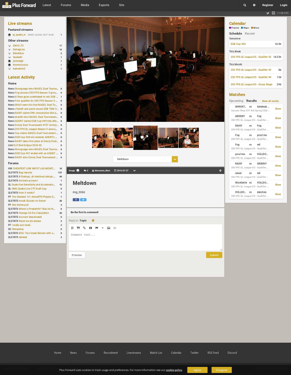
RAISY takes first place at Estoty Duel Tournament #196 (46, 141)
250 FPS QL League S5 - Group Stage (251, 84)
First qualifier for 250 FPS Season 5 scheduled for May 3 (46, 100)
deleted (23, 237)
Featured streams (20, 30)
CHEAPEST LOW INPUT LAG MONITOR (35, 168)
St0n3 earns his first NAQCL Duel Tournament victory (44, 104)
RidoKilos (18, 53)
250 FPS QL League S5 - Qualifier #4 (251, 77)
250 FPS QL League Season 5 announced (38, 129)
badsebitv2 (19, 68)
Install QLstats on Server (32, 200)
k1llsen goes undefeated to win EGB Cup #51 (40, 96)
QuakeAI (17, 57)
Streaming (17, 229)
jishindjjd (18, 61)
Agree (197, 370)
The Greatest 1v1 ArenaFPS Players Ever (34, 196)
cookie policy (174, 370)
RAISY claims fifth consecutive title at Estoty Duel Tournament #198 (53, 113)
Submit (214, 258)
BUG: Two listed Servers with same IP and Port (45, 233)
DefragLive (19, 49)
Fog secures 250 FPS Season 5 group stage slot (42, 92)
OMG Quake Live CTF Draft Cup (29, 188)
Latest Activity (21, 77)
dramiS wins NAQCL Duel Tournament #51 (38, 117)
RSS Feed (213, 353)
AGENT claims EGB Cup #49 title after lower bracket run (46, 121)
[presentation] (99, 270)
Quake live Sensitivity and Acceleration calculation (40, 184)
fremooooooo (20, 64)
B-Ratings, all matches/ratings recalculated (43, 176)
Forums (13, 163)
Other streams (18, 40)
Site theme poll (20, 204)
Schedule (235, 33)
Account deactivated (30, 217)
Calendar (237, 23)
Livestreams (134, 353)
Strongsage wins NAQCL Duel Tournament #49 (41, 149)
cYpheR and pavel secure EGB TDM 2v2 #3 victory (43, 108)
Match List (156, 353)
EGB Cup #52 (238, 44)
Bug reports (25, 172)
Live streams (20, 23)
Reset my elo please (30, 221)
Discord (232, 353)
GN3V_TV (18, 45)
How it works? (27, 192)
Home (12, 83)
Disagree (221, 370)
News (73, 353)
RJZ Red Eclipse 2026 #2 (27, 145)
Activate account (28, 180)
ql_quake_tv (19, 34)
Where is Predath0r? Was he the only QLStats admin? (48, 209)
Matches (237, 94)
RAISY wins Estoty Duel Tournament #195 (38, 157)
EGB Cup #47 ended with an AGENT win (37, 153)
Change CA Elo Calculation (34, 213)
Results (251, 101)
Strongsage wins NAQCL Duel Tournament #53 (41, 88)
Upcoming (236, 101)
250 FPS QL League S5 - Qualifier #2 (251, 57)
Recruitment (111, 353)
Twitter (194, 353)
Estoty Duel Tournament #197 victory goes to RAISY (44, 125)
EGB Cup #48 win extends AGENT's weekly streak (42, 137)
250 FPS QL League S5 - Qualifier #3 (251, 69)
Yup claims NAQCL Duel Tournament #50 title (40, 133)
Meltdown (84, 183)
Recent (250, 33)
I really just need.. (22, 225)
